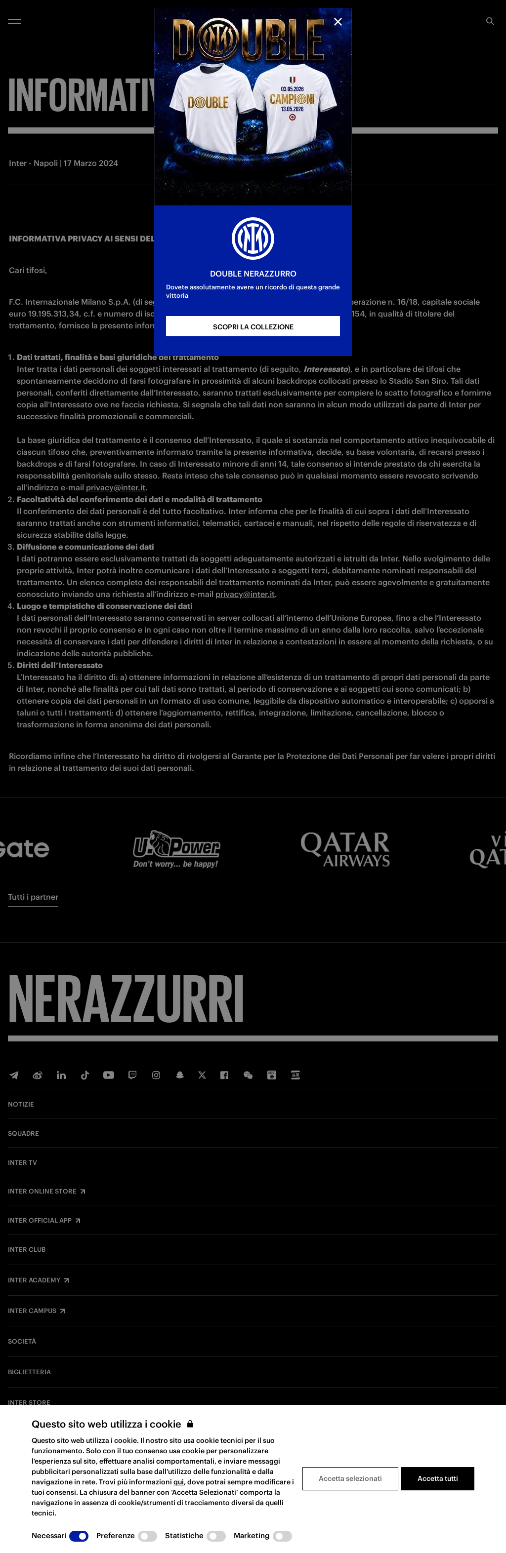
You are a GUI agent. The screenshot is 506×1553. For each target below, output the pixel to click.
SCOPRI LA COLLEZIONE (253, 326)
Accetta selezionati (350, 1478)
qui (178, 1481)
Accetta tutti (438, 1478)
